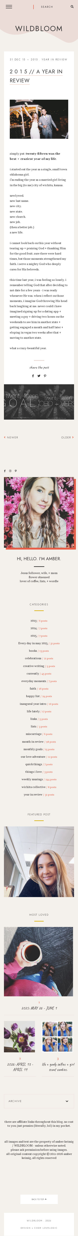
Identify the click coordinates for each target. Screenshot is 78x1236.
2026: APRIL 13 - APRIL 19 (20, 1067)
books (39, 651)
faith (39, 689)
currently (39, 674)
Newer (11, 437)
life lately (39, 711)
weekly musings (39, 779)
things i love (39, 772)
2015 (34, 59)
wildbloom (39, 28)
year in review (55, 59)
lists (39, 726)
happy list (39, 696)
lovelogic (50, 1228)
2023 (39, 621)
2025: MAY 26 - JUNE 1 (39, 1008)
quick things (39, 764)
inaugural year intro (39, 704)
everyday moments (39, 681)
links (39, 719)
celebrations (39, 658)
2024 (39, 628)
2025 (39, 636)
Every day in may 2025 (39, 643)
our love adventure (39, 757)
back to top (39, 1199)
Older (67, 437)
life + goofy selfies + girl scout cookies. (58, 1067)
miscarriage (39, 734)
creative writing (39, 666)
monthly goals (39, 749)
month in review (39, 742)
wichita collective (39, 787)
